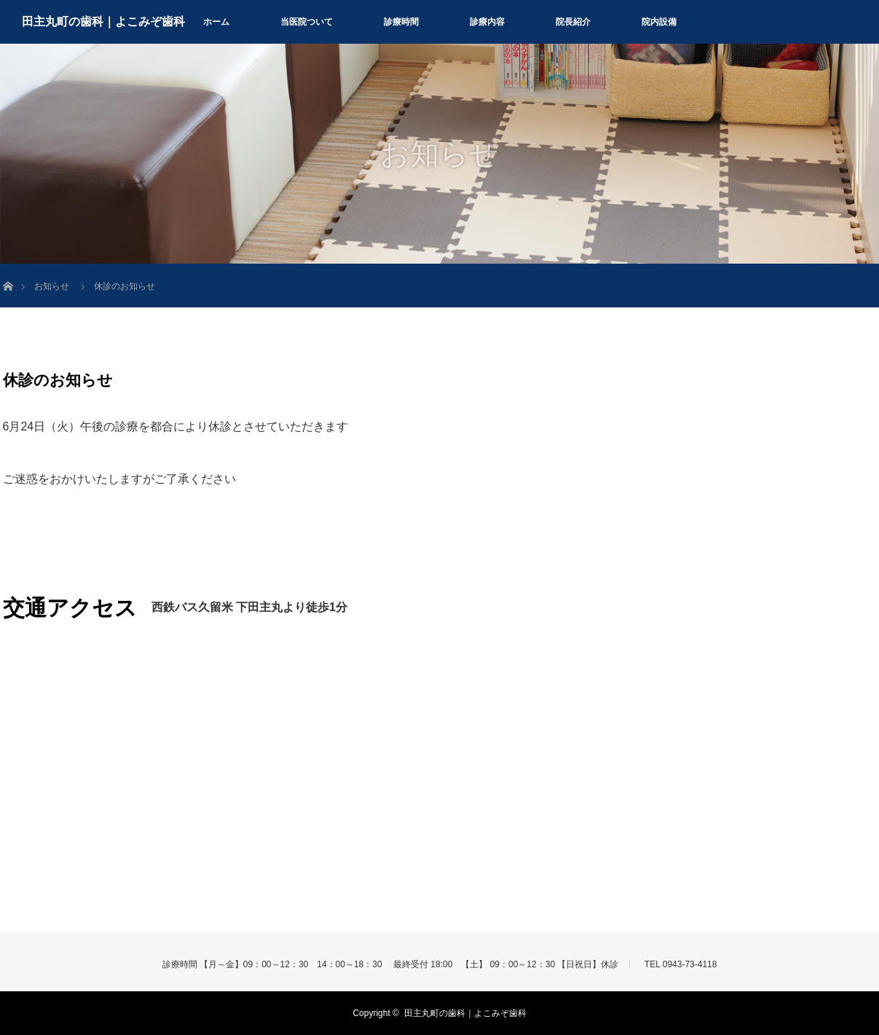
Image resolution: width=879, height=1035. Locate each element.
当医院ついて (306, 22)
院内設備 (659, 22)
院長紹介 (573, 22)
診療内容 (487, 22)
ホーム (216, 22)
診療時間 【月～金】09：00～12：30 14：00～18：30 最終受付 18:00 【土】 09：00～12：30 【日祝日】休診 (390, 964)
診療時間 (401, 22)
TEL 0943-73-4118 (681, 964)
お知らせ (51, 286)
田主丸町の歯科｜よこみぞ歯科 (103, 21)
